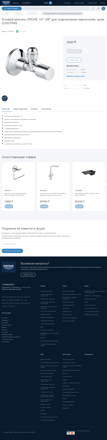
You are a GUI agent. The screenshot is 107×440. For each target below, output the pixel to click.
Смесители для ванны (46, 291)
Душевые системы (46, 359)
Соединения (66, 386)
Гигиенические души (68, 305)
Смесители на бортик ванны (48, 311)
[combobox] (56, 8)
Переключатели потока (47, 392)
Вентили (43, 337)
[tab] (6, 109)
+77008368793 (8, 285)
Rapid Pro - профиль (68, 405)
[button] (26, 2)
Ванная (43, 286)
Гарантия (4, 329)
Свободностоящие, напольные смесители (49, 307)
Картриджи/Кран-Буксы (69, 401)
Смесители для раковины (47, 317)
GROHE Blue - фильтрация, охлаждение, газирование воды (95, 292)
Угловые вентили (67, 376)
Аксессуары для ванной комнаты (49, 341)
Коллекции (17, 13)
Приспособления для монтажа (71, 392)
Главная (6, 13)
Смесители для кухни (90, 299)
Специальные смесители (47, 320)
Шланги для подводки (68, 389)
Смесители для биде (68, 302)
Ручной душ (44, 413)
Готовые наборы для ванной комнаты (48, 344)
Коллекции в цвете (32, 13)
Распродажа (5, 341)
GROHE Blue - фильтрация (91, 314)
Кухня (86, 286)
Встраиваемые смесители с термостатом (48, 302)
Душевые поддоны (45, 407)
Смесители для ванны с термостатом (47, 295)
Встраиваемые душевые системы (50, 362)
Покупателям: (6, 313)
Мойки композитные (90, 305)
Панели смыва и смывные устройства (69, 298)
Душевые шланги (45, 404)
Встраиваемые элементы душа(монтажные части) (47, 396)
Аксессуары (66, 308)
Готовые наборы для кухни (92, 311)
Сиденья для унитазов (68, 321)
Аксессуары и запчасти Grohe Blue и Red (72, 366)
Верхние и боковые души (47, 373)
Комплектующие (67, 311)
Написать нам (28, 275)
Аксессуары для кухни (90, 308)
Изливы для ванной (46, 314)
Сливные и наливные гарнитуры (71, 383)
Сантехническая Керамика (48, 323)
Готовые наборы (67, 314)
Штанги (43, 410)
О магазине (5, 322)
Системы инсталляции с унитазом (72, 294)
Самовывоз (5, 320)
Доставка (4, 317)
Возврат (4, 327)
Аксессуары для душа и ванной (49, 417)
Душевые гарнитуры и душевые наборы (49, 366)
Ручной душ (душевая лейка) (48, 370)
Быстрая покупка (74, 60)
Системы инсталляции (69, 291)
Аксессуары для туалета (69, 362)
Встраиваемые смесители (48, 299)
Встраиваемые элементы (69, 395)
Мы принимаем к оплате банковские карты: (78, 430)
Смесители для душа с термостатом (47, 380)
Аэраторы (65, 373)
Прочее (65, 398)
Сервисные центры (7, 339)
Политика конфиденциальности (11, 337)
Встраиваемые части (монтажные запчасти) (50, 334)
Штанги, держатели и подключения (46, 400)
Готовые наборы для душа (48, 420)
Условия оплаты (6, 325)
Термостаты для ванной (47, 330)
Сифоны (65, 379)
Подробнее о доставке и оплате (75, 76)
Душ (42, 354)
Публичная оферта (7, 334)
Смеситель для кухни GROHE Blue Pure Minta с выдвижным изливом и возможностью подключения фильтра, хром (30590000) (53, 195)
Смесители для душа (46, 376)
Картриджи (66, 408)
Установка (5, 332)
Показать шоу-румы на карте (11, 289)
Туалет (65, 286)
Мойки (86, 302)
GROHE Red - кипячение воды (92, 295)
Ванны (42, 327)
